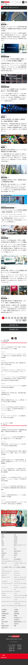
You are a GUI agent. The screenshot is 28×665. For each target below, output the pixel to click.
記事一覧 (7, 4)
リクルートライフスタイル (8, 605)
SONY (15, 555)
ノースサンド (5, 581)
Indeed (15, 541)
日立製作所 (16, 619)
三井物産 (16, 609)
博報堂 (15, 615)
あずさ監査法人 (17, 559)
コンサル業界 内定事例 (19, 567)
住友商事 (4, 615)
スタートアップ (5, 573)
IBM (2, 541)
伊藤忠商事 (16, 613)
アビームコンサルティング (8, 561)
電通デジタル (5, 627)
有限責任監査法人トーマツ (20, 621)
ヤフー (15, 593)
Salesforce (4, 553)
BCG (3, 268)
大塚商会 (4, 617)
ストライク (16, 573)
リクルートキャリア (6, 597)
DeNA (3, 536)
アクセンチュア (5, 559)
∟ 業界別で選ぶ (11, 648)
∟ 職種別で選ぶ (11, 650)
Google (15, 539)
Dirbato (3, 24)
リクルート (4, 595)
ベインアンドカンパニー (7, 207)
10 (21, 317)
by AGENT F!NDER (4, 3)
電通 (15, 625)
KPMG (15, 543)
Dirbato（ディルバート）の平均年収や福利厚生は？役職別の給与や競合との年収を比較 (14, 28)
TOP (2, 4)
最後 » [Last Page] (24, 320)
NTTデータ (4, 549)
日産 (3, 619)
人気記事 (19, 646)
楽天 (3, 623)
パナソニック (17, 581)
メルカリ (4, 593)
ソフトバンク (17, 575)
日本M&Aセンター (18, 617)
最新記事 (19, 645)
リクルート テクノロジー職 (20, 595)
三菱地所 (4, 177)
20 (25, 317)
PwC (3, 551)
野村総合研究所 (5, 625)
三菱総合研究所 (5, 613)
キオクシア (4, 238)
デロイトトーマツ (6, 577)
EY (2, 539)
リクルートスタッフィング (8, 601)
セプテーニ (4, 575)
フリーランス (5, 587)
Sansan (15, 553)
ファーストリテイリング (7, 583)
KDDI (3, 543)
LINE (3, 545)
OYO (15, 549)
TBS (2, 557)
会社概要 (19, 648)
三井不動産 (4, 609)
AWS (3, 534)
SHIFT (3, 555)
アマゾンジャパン (18, 561)
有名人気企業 (5, 621)
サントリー (16, 571)
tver (3, 117)
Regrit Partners (17, 551)
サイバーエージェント (7, 571)
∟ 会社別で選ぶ (11, 646)
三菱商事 (4, 611)
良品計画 (4, 298)
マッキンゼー (5, 56)
